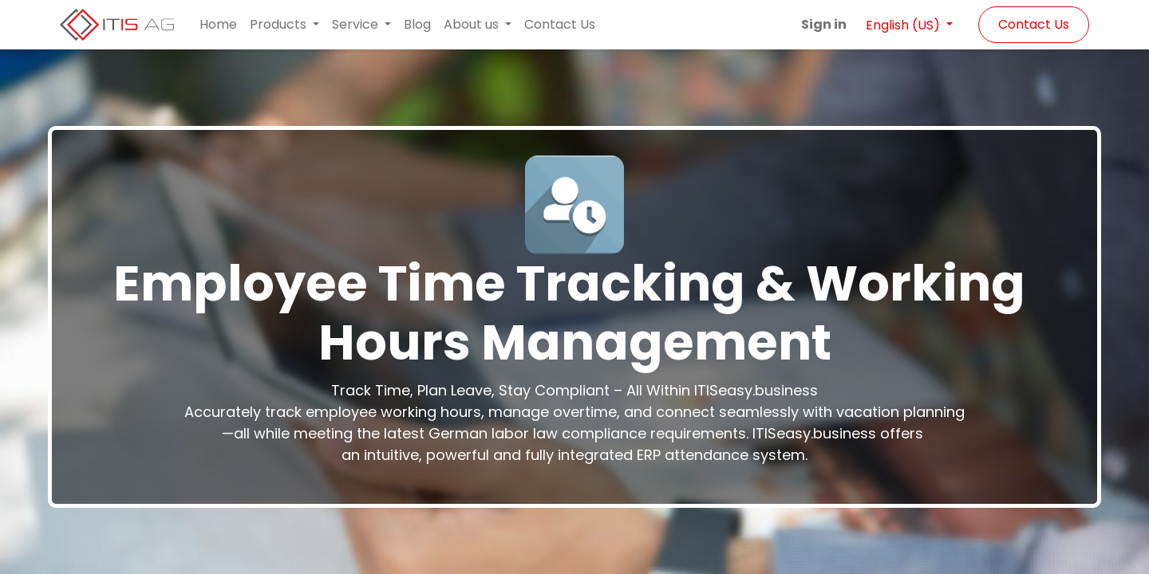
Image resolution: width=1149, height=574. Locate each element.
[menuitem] (218, 25)
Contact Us (1033, 24)
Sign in (824, 24)
